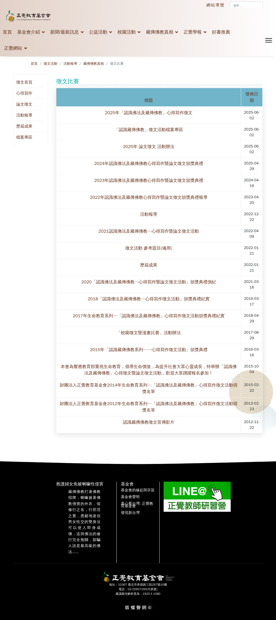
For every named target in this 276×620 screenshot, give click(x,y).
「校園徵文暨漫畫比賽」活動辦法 (148, 333)
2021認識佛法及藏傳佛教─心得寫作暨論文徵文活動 (148, 231)
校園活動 (126, 32)
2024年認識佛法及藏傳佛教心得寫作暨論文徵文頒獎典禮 (148, 163)
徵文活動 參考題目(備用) (148, 248)
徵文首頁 (24, 82)
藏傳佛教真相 (159, 32)
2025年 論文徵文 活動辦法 (148, 146)
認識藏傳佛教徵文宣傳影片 (148, 422)
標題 (148, 100)
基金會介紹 (28, 32)
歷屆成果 (24, 126)
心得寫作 (24, 93)
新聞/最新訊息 (64, 32)
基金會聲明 (130, 497)
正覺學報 (192, 32)
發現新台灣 (130, 512)
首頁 (7, 32)
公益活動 (98, 32)
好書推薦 (221, 32)
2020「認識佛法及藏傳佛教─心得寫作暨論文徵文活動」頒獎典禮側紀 (148, 282)
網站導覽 (216, 5)
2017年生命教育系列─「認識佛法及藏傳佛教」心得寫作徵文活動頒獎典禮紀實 (149, 316)
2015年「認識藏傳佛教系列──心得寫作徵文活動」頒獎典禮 (148, 349)
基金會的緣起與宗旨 (137, 490)
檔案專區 (24, 137)
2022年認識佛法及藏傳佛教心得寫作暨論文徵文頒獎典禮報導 (148, 197)
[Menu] (268, 40)
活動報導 (24, 115)
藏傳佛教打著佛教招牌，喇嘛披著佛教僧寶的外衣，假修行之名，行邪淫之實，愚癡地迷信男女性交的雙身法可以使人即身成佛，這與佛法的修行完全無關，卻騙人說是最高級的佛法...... (84, 521)
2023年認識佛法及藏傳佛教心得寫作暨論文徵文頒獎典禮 (148, 180)
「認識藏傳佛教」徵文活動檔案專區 (148, 129)
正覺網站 (13, 48)
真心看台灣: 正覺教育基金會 (137, 505)
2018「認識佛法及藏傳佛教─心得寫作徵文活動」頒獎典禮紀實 (148, 299)
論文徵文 (24, 104)
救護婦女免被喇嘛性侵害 (79, 484)
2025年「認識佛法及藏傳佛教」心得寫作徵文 (148, 113)
